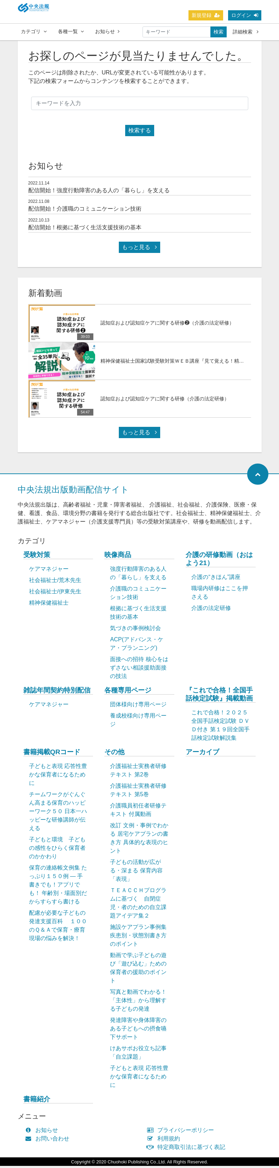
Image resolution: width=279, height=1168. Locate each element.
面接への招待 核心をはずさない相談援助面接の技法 (139, 669)
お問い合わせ (49, 1141)
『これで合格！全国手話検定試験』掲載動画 (219, 696)
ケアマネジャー (49, 571)
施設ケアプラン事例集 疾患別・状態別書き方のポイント (138, 937)
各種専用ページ (127, 692)
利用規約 (165, 1141)
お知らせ (107, 31)
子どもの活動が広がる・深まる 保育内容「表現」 (136, 872)
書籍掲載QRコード (52, 754)
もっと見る (139, 249)
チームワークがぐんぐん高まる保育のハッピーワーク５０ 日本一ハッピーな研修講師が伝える (58, 813)
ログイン (244, 15)
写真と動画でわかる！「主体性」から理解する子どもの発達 (138, 1002)
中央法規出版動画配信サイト (73, 491)
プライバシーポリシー (182, 1132)
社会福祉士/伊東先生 (55, 594)
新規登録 (206, 15)
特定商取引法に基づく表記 (188, 1149)
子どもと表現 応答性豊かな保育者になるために (58, 776)
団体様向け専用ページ (138, 706)
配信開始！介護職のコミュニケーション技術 (84, 211)
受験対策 (36, 557)
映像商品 (117, 557)
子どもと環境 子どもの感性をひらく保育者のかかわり (57, 850)
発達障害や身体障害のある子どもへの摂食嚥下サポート (138, 1030)
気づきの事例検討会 (135, 630)
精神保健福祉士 (49, 605)
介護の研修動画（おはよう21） (219, 561)
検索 (218, 32)
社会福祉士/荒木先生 (55, 582)
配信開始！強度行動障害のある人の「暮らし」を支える (99, 192)
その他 (114, 754)
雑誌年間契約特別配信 (57, 692)
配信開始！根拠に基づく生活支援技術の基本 (84, 229)
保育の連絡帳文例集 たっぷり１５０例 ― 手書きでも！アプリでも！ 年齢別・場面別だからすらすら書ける (58, 887)
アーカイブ (202, 754)
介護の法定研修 (211, 610)
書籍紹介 (36, 1101)
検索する (139, 132)
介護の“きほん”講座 (215, 579)
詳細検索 (245, 32)
